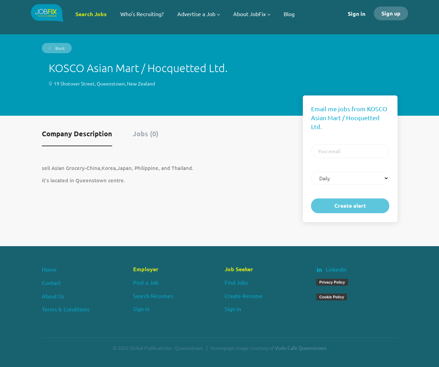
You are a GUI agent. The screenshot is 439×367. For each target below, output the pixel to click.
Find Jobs (236, 282)
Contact (51, 282)
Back (59, 48)
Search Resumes (153, 295)
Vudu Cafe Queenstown (301, 348)
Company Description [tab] (77, 133)
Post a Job (145, 282)
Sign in (356, 13)
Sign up (391, 13)
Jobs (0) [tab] (145, 133)
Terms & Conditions (66, 309)
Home (49, 269)
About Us (53, 296)
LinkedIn (336, 269)
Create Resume (243, 295)
